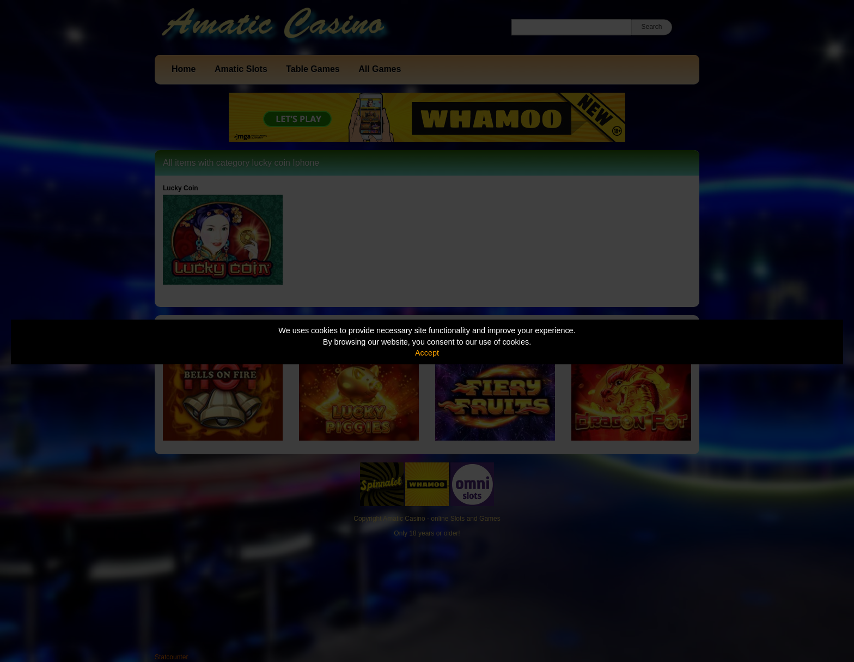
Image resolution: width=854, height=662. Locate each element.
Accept (427, 352)
